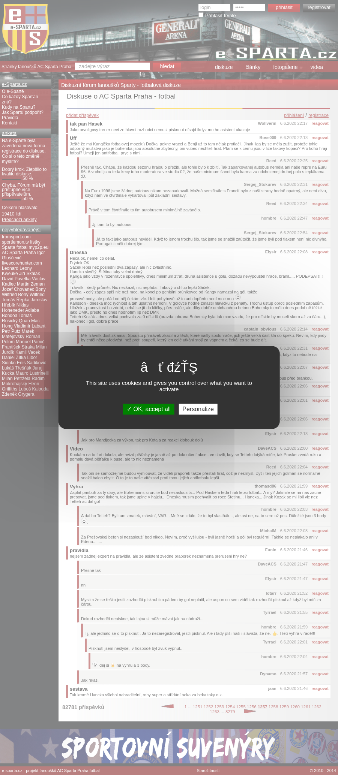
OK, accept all (149, 409)
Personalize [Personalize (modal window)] (198, 409)
